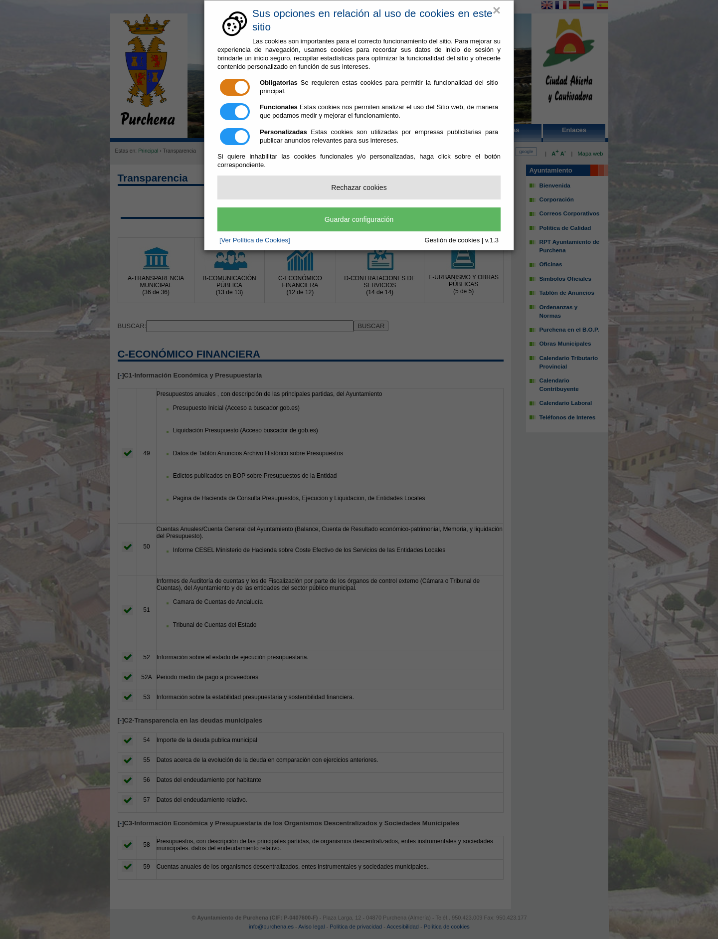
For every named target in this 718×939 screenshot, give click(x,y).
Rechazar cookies (358, 187)
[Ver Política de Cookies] (254, 240)
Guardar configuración (359, 219)
